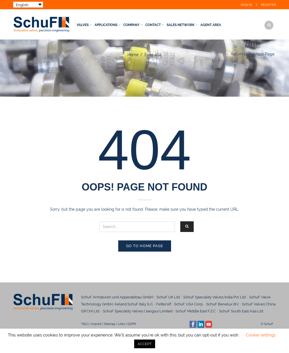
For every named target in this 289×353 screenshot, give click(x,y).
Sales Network (181, 25)
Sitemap (109, 324)
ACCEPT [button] (145, 344)
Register (268, 5)
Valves (83, 25)
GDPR (131, 324)
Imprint (96, 324)
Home (132, 54)
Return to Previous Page (252, 54)
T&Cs (85, 324)
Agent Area (210, 25)
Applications (105, 25)
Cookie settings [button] (261, 335)
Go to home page (144, 246)
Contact (153, 25)
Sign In (246, 5)
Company (131, 25)
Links (121, 324)
